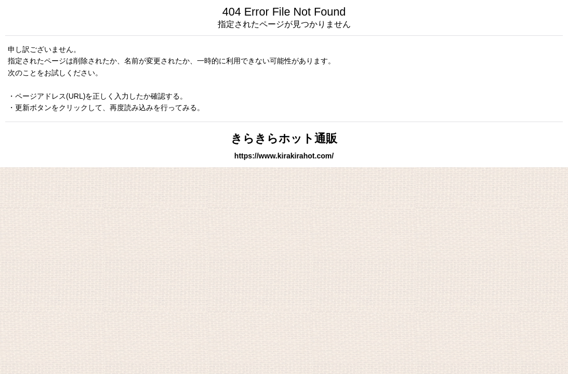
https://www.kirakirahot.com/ (284, 156)
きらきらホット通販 (284, 138)
